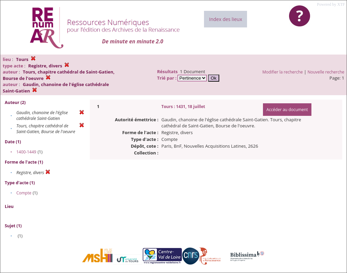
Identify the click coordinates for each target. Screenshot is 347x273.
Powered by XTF (331, 4)
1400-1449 (26, 152)
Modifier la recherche (282, 72)
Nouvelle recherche (326, 72)
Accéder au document (287, 109)
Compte (23, 193)
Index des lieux (225, 19)
